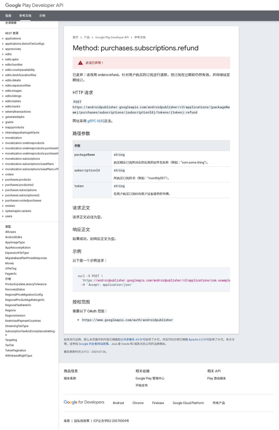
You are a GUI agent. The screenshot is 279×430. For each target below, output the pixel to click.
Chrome (138, 403)
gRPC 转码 (95, 121)
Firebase (158, 403)
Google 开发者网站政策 (94, 343)
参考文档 (140, 37)
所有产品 (219, 403)
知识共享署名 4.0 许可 (131, 339)
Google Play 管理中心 (150, 378)
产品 (87, 37)
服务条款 (70, 378)
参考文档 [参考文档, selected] (25, 16)
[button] (28, 38)
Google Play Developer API (112, 37)
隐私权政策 (81, 421)
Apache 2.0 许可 (199, 339)
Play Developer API (34, 5)
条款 (67, 421)
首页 (75, 37)
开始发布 (142, 385)
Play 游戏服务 (216, 378)
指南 (8, 16)
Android (118, 403)
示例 (42, 16)
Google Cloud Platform (188, 403)
